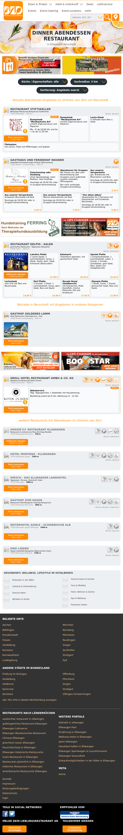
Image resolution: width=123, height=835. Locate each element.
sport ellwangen (68, 741)
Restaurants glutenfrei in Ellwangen (23, 761)
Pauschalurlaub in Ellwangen (19, 747)
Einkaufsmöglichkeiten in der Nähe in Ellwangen (87, 760)
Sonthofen (69, 650)
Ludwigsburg (9, 660)
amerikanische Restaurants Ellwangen (24, 771)
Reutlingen (69, 640)
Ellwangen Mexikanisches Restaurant (24, 733)
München (68, 624)
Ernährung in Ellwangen (73, 732)
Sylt (65, 660)
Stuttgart (68, 655)
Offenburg (68, 674)
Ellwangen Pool (67, 727)
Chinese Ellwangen (13, 738)
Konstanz (7, 650)
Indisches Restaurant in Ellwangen (22, 766)
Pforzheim (68, 635)
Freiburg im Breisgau (14, 674)
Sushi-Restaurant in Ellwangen (20, 757)
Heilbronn (8, 684)
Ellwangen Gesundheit (72, 755)
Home (62, 774)
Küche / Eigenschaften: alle (40, 81)
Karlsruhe (8, 689)
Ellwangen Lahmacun (14, 728)
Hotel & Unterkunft (67, 4)
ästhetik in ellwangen (71, 722)
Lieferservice (105, 4)
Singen (67, 645)
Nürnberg (68, 630)
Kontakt (6, 779)
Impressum (8, 783)
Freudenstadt (10, 635)
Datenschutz (9, 793)
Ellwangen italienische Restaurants (22, 752)
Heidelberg (8, 645)
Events (32, 11)
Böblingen (8, 630)
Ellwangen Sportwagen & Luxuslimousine (83, 751)
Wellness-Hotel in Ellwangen (75, 736)
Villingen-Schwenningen (77, 694)
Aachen (6, 624)
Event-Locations (71, 11)
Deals (90, 4)
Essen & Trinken (37, 4)
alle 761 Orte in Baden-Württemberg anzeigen (29, 699)
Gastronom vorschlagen (14, 829)
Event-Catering (49, 11)
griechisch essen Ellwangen (18, 742)
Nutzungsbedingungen (15, 788)
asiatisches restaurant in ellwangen (23, 719)
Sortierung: (59, 90)
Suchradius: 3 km (86, 81)
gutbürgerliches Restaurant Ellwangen (24, 723)
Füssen (6, 640)
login (5, 798)
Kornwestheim (10, 655)
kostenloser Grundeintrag (74, 829)
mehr (88, 11)
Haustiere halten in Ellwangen (76, 746)
